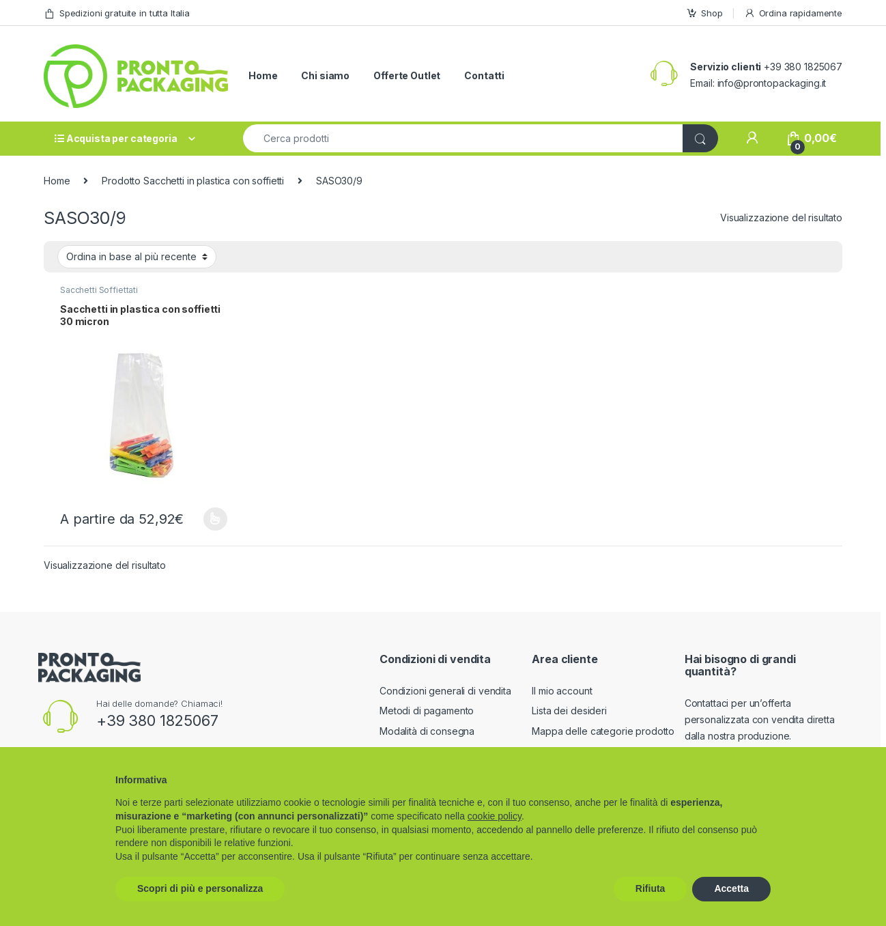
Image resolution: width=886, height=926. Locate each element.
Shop (704, 13)
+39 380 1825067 (157, 720)
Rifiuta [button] (650, 888)
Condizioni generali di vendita (445, 691)
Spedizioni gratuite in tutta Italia (117, 13)
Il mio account (562, 691)
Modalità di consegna (427, 731)
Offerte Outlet (406, 75)
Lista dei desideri (569, 710)
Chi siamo (325, 75)
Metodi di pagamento (427, 710)
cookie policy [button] (494, 816)
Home (262, 75)
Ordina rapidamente (793, 13)
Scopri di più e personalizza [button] (200, 888)
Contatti (484, 75)
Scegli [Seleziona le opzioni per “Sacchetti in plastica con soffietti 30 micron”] (215, 519)
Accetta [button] (731, 888)
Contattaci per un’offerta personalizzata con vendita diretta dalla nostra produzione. (760, 719)
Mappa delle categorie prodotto (603, 731)
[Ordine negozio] (136, 256)
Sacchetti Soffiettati (99, 290)
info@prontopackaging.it (772, 83)
